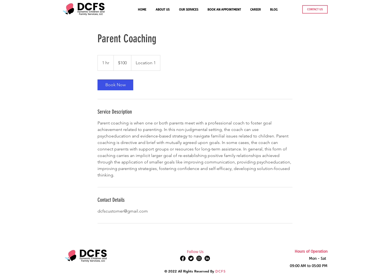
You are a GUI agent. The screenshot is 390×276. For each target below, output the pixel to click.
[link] (115, 84)
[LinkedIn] (207, 258)
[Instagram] (199, 258)
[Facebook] (183, 258)
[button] (189, 9)
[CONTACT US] (315, 9)
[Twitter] (191, 258)
